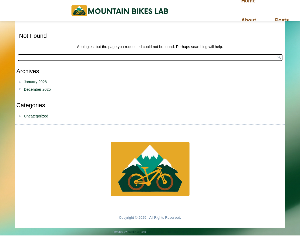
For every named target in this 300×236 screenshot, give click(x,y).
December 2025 (37, 89)
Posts (282, 20)
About (248, 20)
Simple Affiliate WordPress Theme (167, 231)
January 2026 (35, 82)
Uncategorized (36, 116)
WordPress (134, 231)
